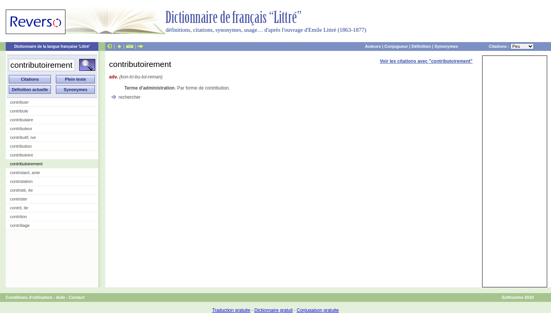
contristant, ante (25, 172)
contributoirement (26, 163)
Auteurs (373, 46)
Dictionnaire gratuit (273, 310)
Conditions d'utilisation (29, 297)
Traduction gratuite (231, 310)
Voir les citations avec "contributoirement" (426, 61)
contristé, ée (21, 190)
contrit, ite (19, 207)
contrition (18, 216)
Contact (77, 297)
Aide (60, 297)
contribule (19, 111)
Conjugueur (396, 46)
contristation (21, 181)
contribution (21, 146)
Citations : (511, 46)
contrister (18, 199)
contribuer (19, 102)
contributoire (21, 155)
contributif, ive (23, 137)
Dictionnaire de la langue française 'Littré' (52, 46)
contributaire (21, 119)
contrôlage (19, 225)
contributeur (21, 128)
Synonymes (446, 46)
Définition (421, 46)
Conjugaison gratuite (318, 310)
